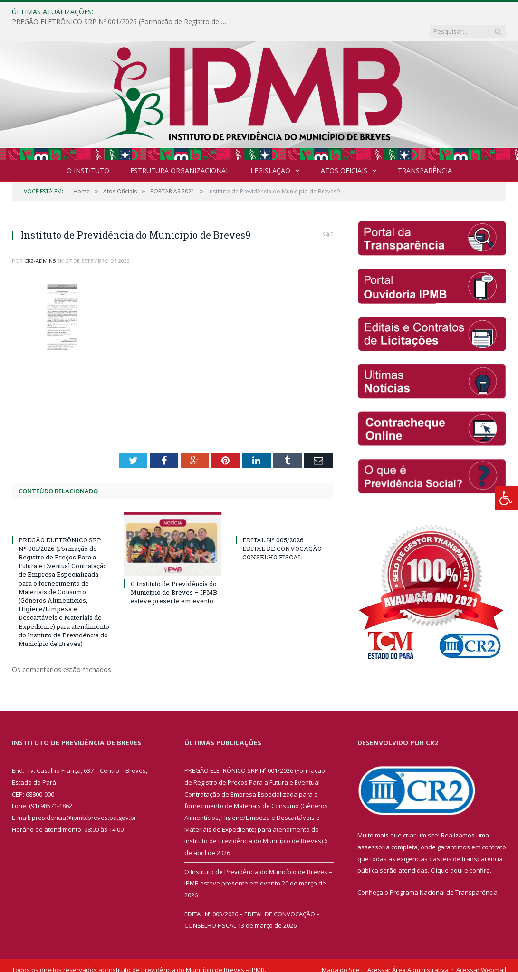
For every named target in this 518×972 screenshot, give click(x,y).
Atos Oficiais (344, 150)
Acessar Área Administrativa (408, 950)
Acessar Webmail (481, 950)
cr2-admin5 (40, 241)
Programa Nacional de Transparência (444, 872)
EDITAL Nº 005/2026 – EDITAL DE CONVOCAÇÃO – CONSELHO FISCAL (284, 529)
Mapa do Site (341, 950)
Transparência (425, 150)
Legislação (270, 150)
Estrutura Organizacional (180, 150)
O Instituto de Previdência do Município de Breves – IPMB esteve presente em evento (174, 573)
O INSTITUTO (88, 150)
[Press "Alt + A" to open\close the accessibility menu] (506, 498)
